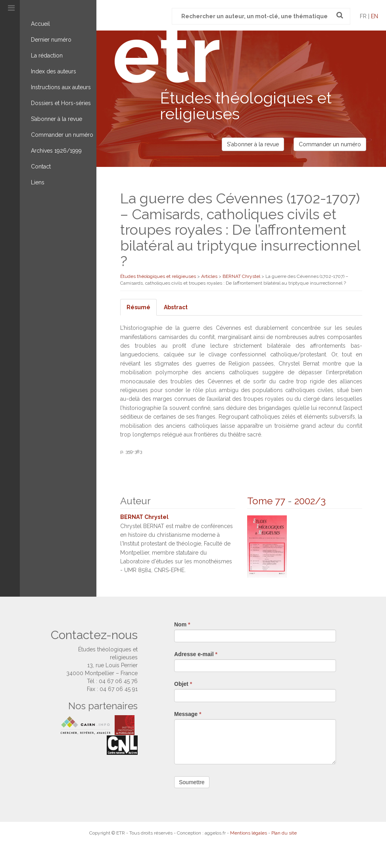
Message (188, 713)
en (374, 16)
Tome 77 (266, 501)
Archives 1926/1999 (56, 150)
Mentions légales (248, 832)
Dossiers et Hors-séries (61, 103)
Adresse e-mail (195, 654)
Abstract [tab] (176, 307)
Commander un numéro (62, 135)
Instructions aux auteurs (61, 87)
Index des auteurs (53, 71)
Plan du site (284, 832)
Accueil (40, 24)
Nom (182, 624)
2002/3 (310, 501)
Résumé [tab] (138, 307)
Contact (41, 166)
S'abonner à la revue (253, 144)
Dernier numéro (51, 39)
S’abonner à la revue (56, 119)
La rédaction (47, 55)
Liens (37, 182)
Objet (183, 684)
